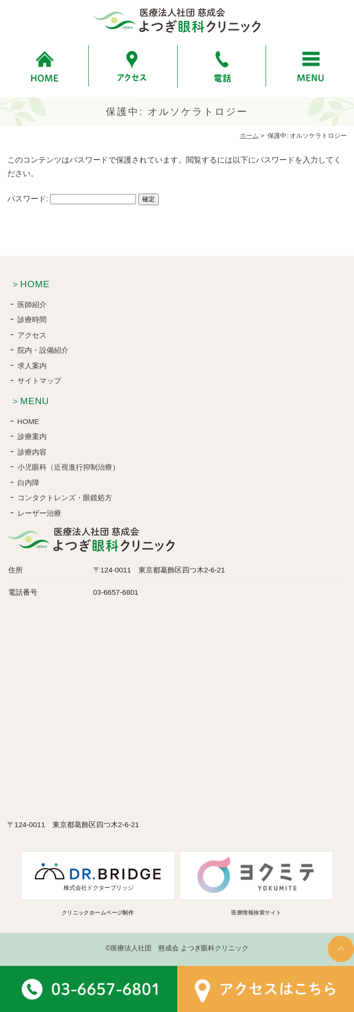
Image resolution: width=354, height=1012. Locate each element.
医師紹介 (32, 304)
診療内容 (32, 452)
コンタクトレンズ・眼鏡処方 (64, 497)
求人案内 (32, 365)
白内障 (28, 482)
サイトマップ (39, 380)
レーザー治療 (39, 513)
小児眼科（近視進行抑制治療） (68, 467)
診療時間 (32, 319)
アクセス (32, 335)
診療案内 (32, 436)
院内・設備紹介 (42, 350)
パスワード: (71, 199)
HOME (28, 421)
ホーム (249, 135)
